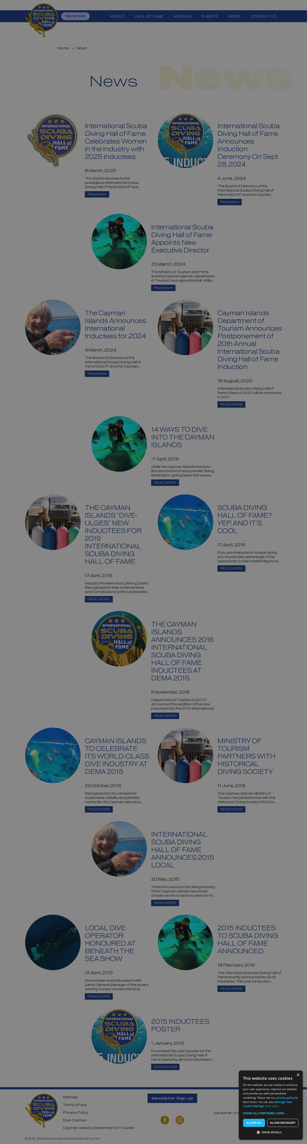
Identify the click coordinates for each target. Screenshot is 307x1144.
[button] (270, 1113)
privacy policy (285, 1098)
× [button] (298, 1075)
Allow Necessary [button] (283, 1123)
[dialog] (271, 1105)
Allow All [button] (254, 1123)
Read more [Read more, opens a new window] (272, 1106)
